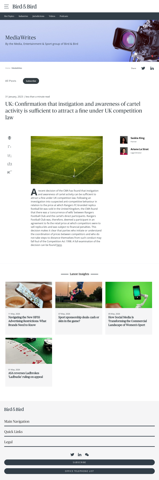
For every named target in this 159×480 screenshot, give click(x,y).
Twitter (143, 68)
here (59, 245)
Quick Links (13, 432)
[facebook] (9, 164)
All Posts (10, 81)
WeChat (87, 454)
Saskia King (138, 138)
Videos (52, 16)
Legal (8, 442)
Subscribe (31, 80)
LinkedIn (152, 68)
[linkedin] (9, 156)
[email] (9, 138)
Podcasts (64, 16)
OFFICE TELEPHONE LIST (79, 471)
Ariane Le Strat (140, 149)
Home (7, 68)
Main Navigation (16, 421)
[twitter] (9, 147)
